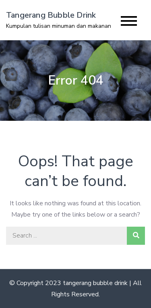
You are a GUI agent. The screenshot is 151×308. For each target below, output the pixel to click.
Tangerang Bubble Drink (51, 15)
